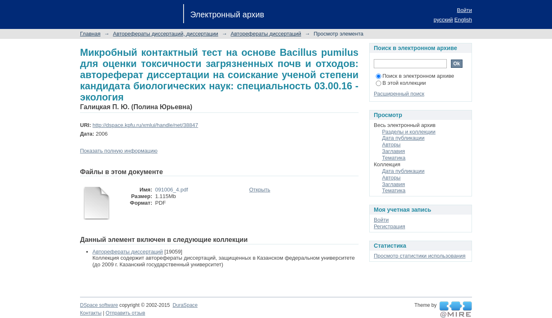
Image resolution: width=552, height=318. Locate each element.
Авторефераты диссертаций (266, 34)
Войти (464, 10)
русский (443, 20)
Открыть (259, 189)
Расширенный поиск (399, 94)
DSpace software (99, 305)
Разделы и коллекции (409, 132)
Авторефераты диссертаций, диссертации (165, 34)
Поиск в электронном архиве (415, 76)
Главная (90, 34)
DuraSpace (184, 305)
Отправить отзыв (125, 313)
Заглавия (393, 151)
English (463, 20)
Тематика (394, 158)
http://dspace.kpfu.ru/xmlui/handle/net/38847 (145, 125)
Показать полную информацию (119, 151)
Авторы (391, 144)
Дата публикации (403, 138)
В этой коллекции (401, 83)
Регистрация (389, 226)
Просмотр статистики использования (419, 256)
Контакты (90, 313)
